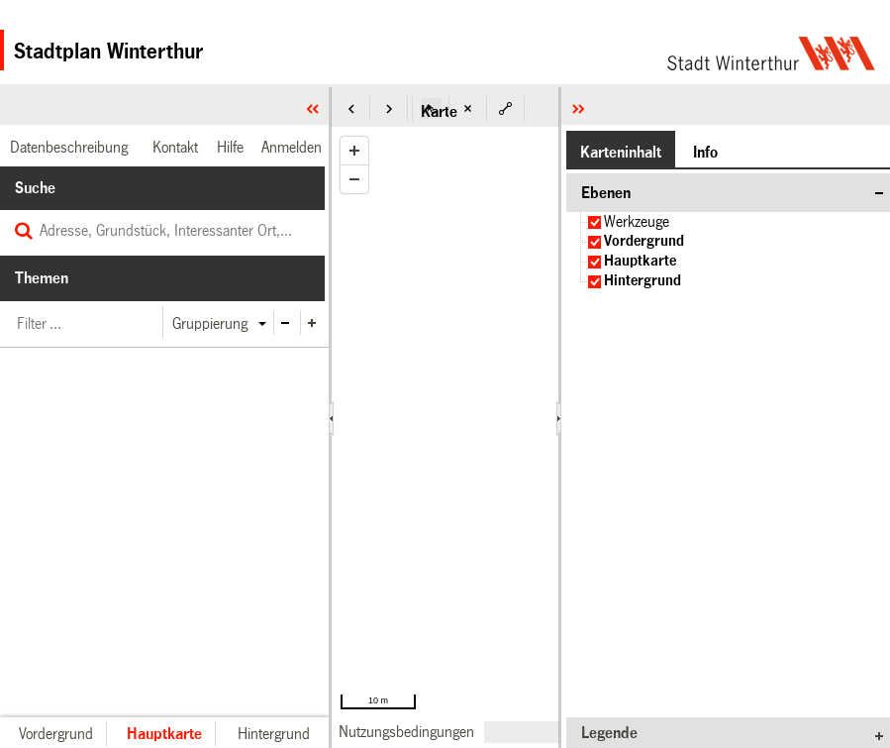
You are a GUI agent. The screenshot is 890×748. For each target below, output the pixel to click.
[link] (406, 731)
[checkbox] (594, 222)
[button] (351, 108)
